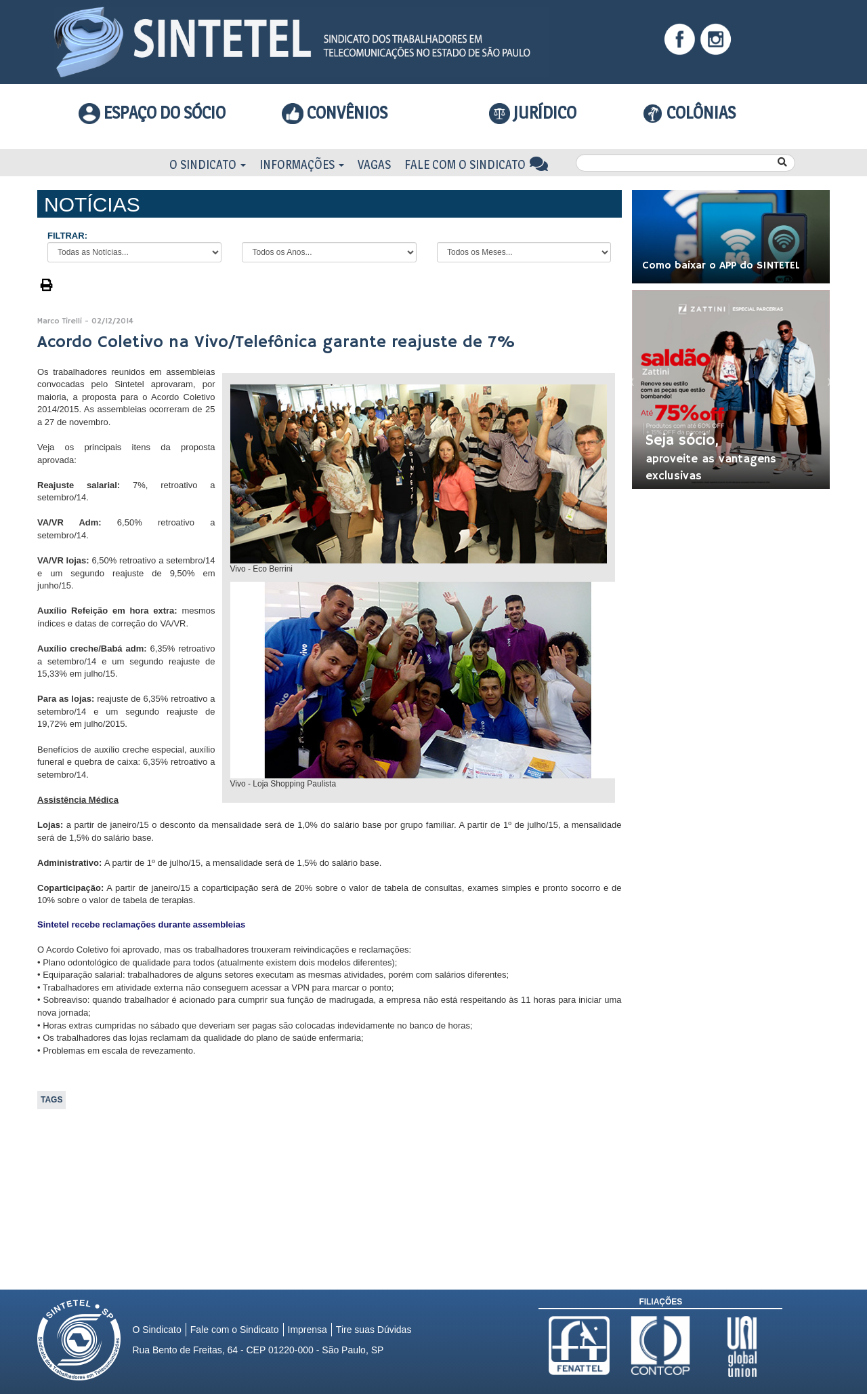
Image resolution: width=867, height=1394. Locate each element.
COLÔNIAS (689, 112)
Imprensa (307, 1329)
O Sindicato (207, 164)
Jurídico (533, 113)
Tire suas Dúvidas (374, 1329)
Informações (301, 164)
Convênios (334, 112)
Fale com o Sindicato (476, 164)
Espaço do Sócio (152, 112)
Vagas (374, 164)
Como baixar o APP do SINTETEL (721, 266)
